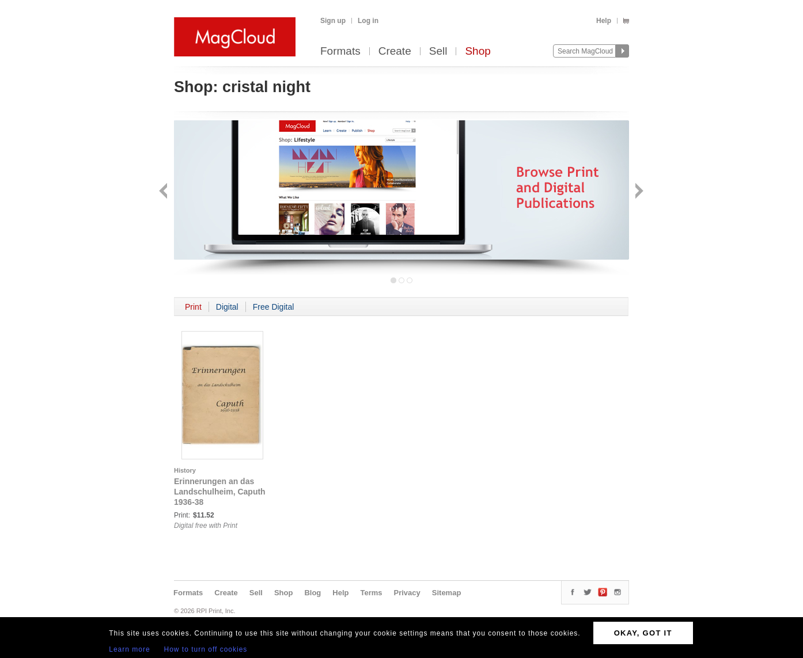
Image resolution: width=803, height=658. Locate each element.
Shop (477, 51)
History (185, 470)
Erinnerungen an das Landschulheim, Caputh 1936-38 (220, 492)
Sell (438, 51)
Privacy (407, 592)
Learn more (129, 649)
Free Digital (273, 306)
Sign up (333, 21)
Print (193, 306)
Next (637, 192)
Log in (368, 21)
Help (603, 21)
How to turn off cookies (206, 649)
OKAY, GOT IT (643, 633)
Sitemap (446, 592)
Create (394, 51)
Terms (371, 592)
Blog (312, 592)
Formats (340, 51)
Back (164, 192)
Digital (227, 306)
